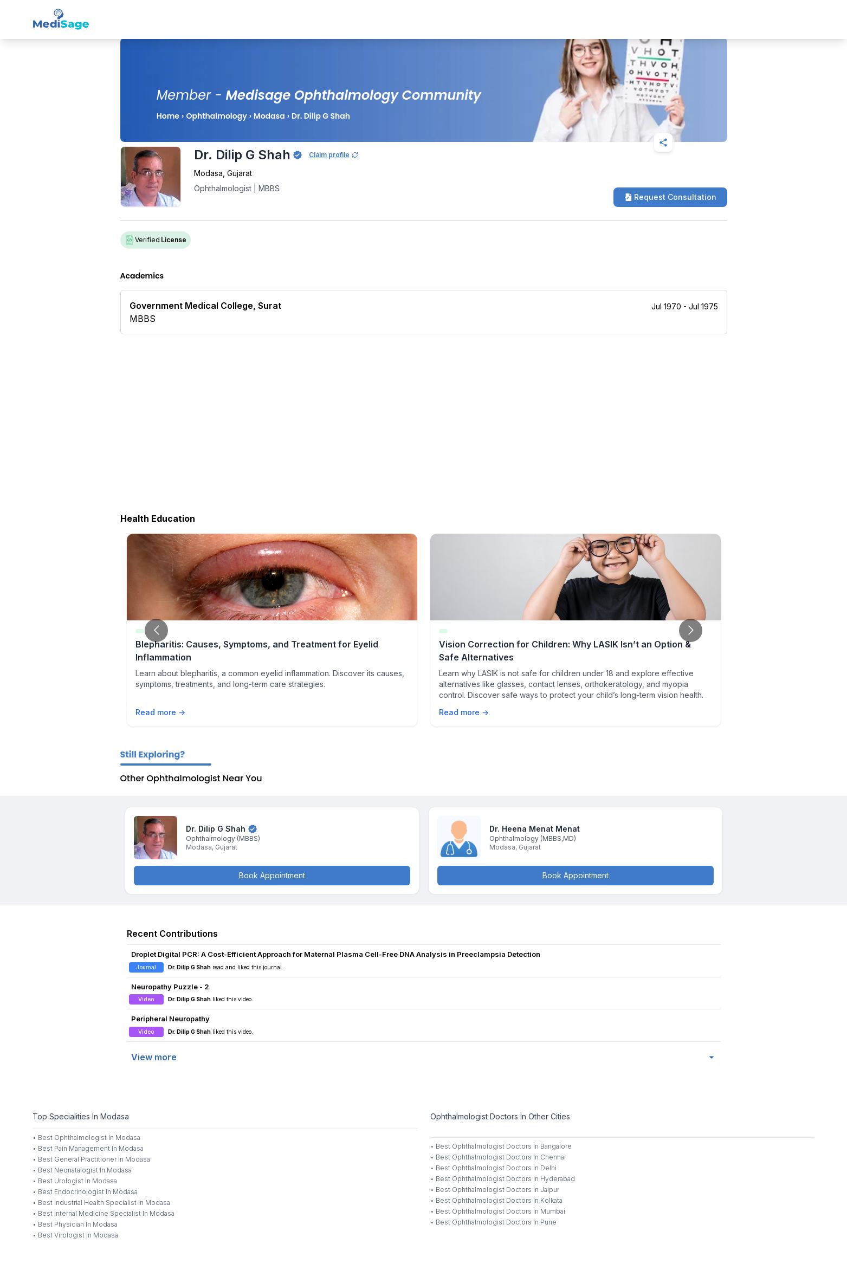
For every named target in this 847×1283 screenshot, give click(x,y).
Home (168, 116)
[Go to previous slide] (156, 630)
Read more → (160, 712)
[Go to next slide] (690, 630)
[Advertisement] (424, 421)
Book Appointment (272, 875)
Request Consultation (670, 197)
